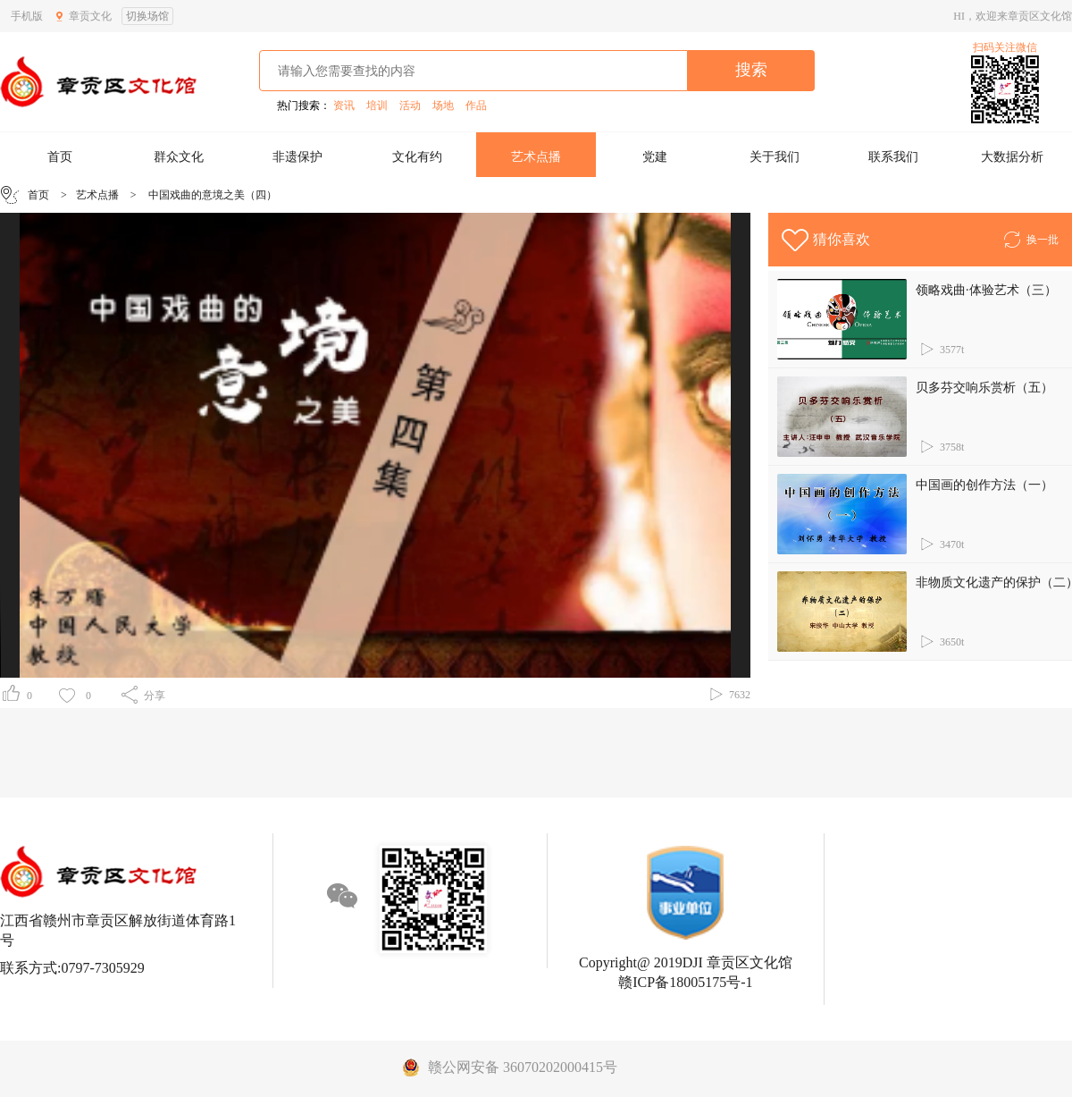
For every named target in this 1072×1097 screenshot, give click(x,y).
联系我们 (893, 157)
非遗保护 (297, 157)
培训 (377, 105)
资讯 (344, 105)
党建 (654, 157)
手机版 (27, 16)
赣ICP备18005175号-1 (685, 982)
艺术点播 (536, 157)
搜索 (751, 70)
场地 (443, 105)
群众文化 (179, 157)
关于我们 (775, 157)
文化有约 (417, 157)
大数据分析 (1012, 157)
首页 (59, 157)
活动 (410, 105)
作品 (476, 105)
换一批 (1030, 237)
